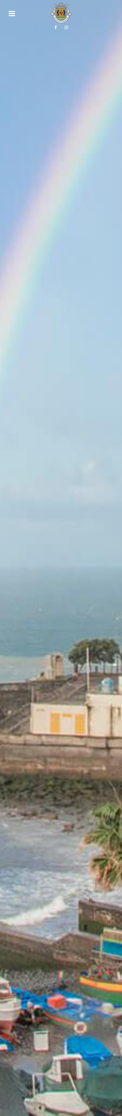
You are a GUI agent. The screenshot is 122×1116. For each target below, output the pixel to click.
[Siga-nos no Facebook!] (55, 27)
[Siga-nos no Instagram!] (66, 27)
